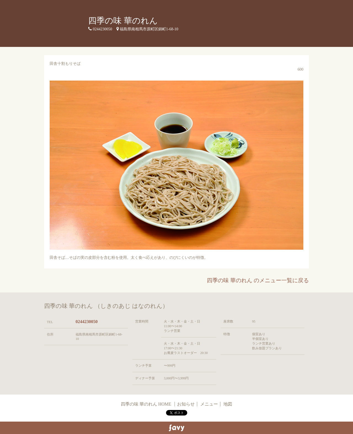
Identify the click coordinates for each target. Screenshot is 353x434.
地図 (227, 404)
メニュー (209, 404)
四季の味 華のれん (123, 20)
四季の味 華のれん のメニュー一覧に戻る (258, 280)
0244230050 (87, 321)
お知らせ (186, 404)
